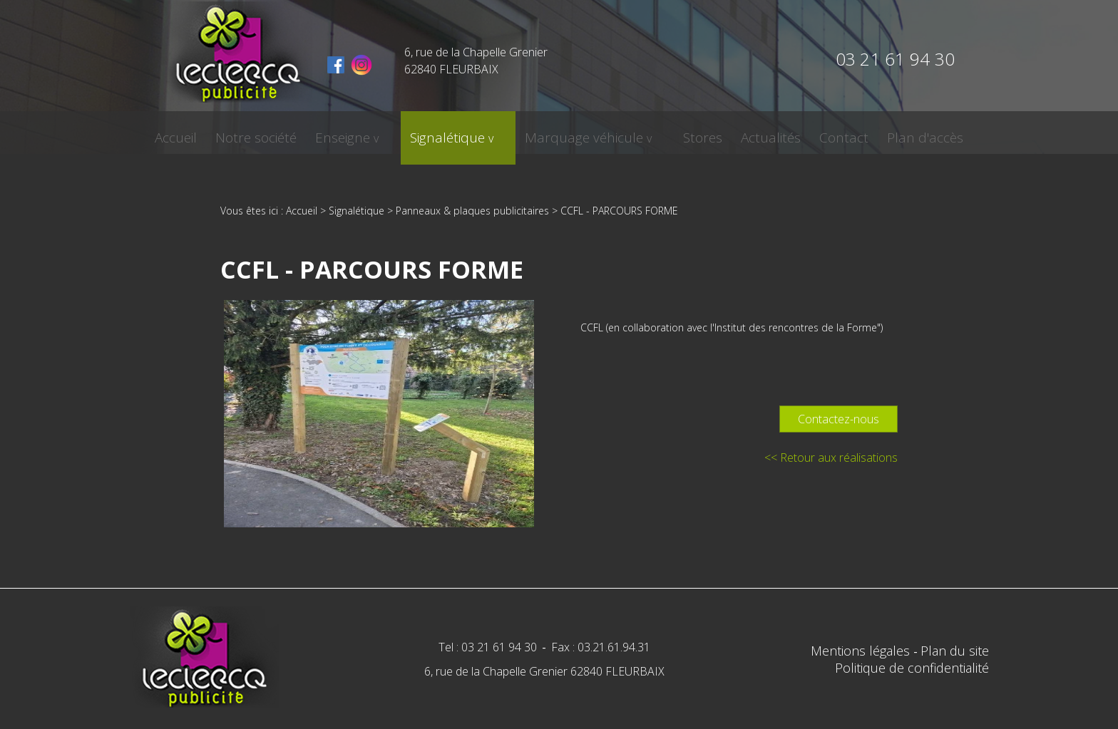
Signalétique (458, 133)
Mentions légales (862, 650)
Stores (679, 133)
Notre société (288, 133)
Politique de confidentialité (912, 667)
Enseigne (370, 133)
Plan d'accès (889, 133)
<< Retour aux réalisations (831, 457)
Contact (811, 133)
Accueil (212, 133)
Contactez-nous (838, 419)
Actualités (743, 133)
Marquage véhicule (577, 133)
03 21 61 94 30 (895, 59)
